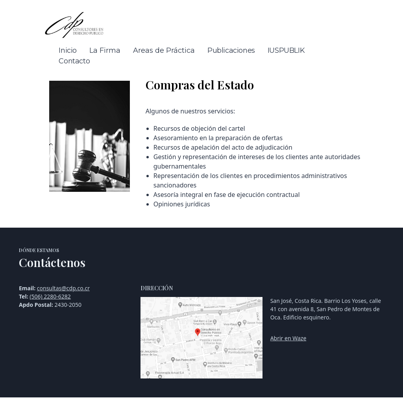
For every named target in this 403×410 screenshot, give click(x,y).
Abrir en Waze (288, 338)
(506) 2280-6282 (50, 296)
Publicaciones (231, 50)
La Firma (104, 50)
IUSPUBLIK (286, 50)
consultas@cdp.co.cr (63, 288)
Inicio (68, 50)
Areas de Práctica (164, 50)
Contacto (74, 61)
